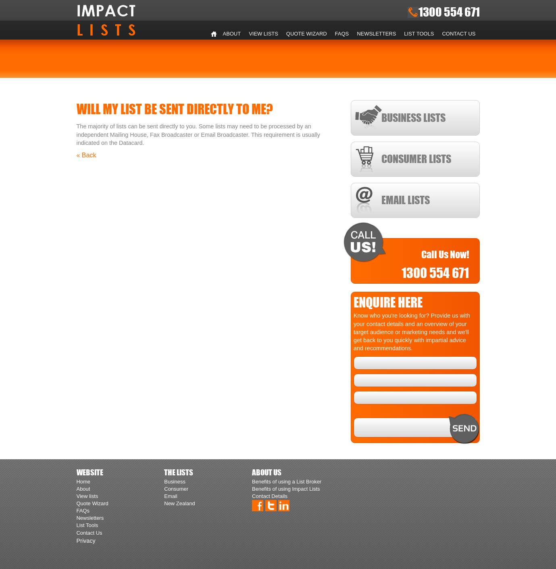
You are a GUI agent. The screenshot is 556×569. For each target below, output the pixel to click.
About (232, 34)
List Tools (419, 34)
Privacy (86, 541)
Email (170, 496)
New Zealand (179, 503)
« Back (86, 155)
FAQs (342, 34)
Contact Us (459, 34)
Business (174, 482)
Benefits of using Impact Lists (286, 489)
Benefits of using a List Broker (286, 482)
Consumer (176, 489)
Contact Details (269, 496)
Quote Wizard (306, 34)
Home (214, 34)
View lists (263, 34)
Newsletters (376, 34)
